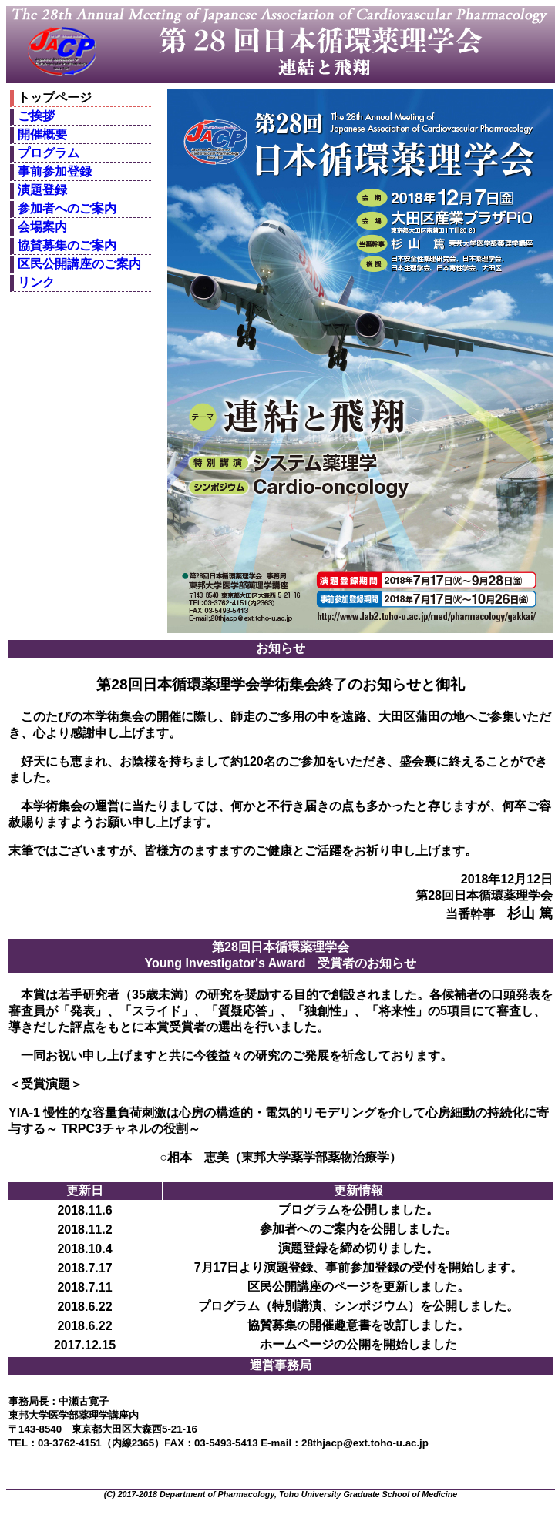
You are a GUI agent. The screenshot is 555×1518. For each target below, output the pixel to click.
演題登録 (42, 189)
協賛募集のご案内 (67, 245)
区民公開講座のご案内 (79, 263)
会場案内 (42, 226)
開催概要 (42, 134)
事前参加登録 (55, 171)
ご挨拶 (36, 115)
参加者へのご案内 (67, 208)
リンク (36, 282)
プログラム (48, 152)
